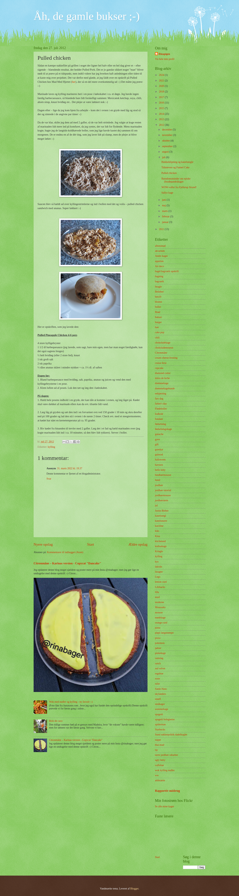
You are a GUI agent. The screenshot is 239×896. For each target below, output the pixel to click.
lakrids (158, 566)
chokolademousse (164, 347)
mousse (159, 612)
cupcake (159, 368)
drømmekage (161, 383)
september (167, 146)
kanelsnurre (161, 520)
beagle (158, 286)
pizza (157, 638)
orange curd (161, 622)
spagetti (159, 714)
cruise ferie (161, 363)
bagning (159, 276)
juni (164, 199)
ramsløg (159, 658)
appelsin (159, 261)
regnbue (159, 673)
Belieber (159, 291)
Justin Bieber (161, 510)
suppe (158, 739)
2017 (162, 97)
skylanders (160, 694)
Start (90, 544)
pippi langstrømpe (164, 632)
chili (157, 337)
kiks (157, 531)
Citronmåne (161, 352)
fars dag (159, 398)
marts (165, 211)
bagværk (159, 281)
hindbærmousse (163, 475)
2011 (162, 229)
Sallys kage (167, 192)
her (74, 81)
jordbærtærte (161, 500)
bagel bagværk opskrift (167, 271)
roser (157, 678)
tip (156, 750)
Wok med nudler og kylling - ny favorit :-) (71, 701)
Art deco (159, 266)
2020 (162, 86)
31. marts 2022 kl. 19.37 (69, 468)
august (165, 151)
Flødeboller (161, 408)
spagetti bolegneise (165, 719)
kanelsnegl (160, 515)
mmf (157, 597)
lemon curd (161, 581)
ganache (159, 434)
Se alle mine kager (164, 806)
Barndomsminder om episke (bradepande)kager (175, 180)
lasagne (159, 571)
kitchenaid (160, 541)
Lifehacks (160, 587)
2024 (162, 75)
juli (164, 157)
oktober (166, 140)
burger (158, 322)
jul (156, 505)
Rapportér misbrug (167, 790)
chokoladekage (162, 342)
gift (157, 444)
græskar (159, 449)
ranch (158, 663)
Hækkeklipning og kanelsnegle (177, 162)
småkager (160, 704)
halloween (160, 459)
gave (157, 439)
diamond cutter (162, 373)
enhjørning (160, 393)
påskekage (160, 653)
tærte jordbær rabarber (166, 755)
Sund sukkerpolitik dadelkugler (171, 734)
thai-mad (159, 744)
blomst (158, 301)
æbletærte (160, 780)
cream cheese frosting (166, 357)
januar (165, 222)
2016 (162, 102)
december (167, 129)
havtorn (159, 464)
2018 (162, 91)
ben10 (158, 296)
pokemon (159, 643)
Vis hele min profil (164, 59)
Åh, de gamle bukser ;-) (87, 16)
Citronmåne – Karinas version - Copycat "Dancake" (67, 563)
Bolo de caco (56, 720)
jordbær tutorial (163, 490)
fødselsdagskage (163, 429)
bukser (158, 317)
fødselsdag (160, 424)
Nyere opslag (43, 544)
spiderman (160, 724)
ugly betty (160, 760)
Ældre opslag (138, 544)
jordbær (159, 485)
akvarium (160, 251)
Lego (157, 576)
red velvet (160, 668)
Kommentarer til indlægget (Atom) (65, 552)
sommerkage (161, 709)
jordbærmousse (163, 495)
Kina (157, 536)
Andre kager (161, 256)
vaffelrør (159, 765)
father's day (161, 403)
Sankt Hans (161, 688)
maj (164, 205)
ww (157, 775)
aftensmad (160, 245)
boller (158, 306)
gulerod (159, 454)
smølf (158, 699)
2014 (162, 113)
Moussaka (160, 607)
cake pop (159, 332)
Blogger (134, 888)
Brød (157, 312)
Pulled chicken (169, 173)
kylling (51, 446)
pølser (158, 648)
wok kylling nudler (165, 770)
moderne (159, 602)
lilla (157, 592)
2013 (162, 119)
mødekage (160, 617)
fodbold (159, 414)
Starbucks (160, 729)
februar (166, 216)
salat (157, 683)
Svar (48, 478)
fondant (159, 419)
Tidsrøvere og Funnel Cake (175, 167)
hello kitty (160, 469)
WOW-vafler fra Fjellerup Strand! (178, 187)
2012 (162, 125)
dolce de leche (162, 378)
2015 (162, 108)
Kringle (159, 551)
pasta (157, 627)
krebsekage (161, 546)
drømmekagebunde (165, 388)
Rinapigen (164, 54)
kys (157, 561)
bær (157, 327)
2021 (162, 80)
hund (157, 480)
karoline (159, 525)
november (167, 135)
